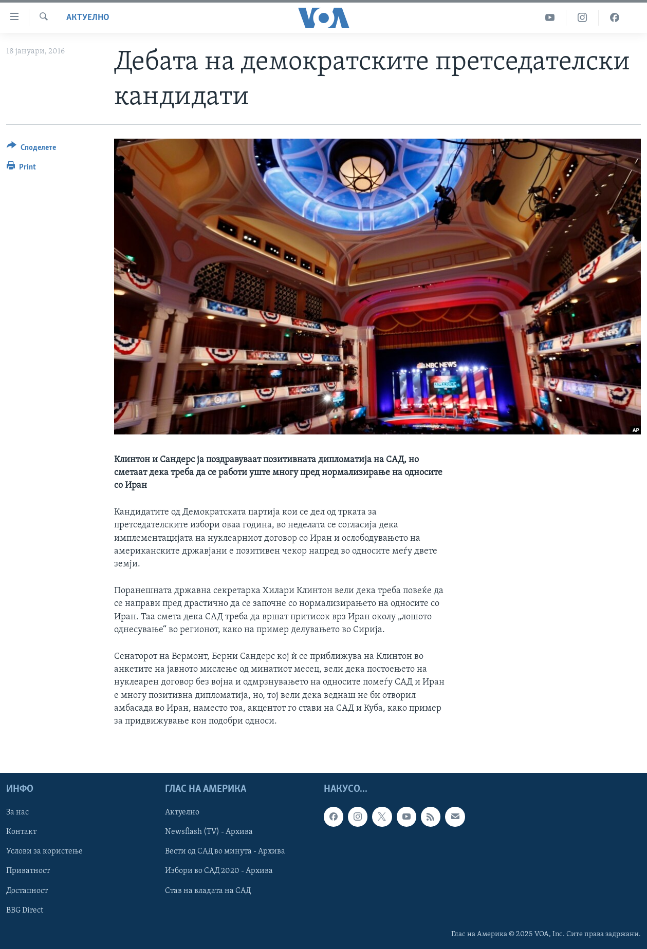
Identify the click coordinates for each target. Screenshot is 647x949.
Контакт (21, 832)
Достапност (27, 891)
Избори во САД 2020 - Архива (219, 871)
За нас (17, 812)
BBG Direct (24, 910)
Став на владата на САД (208, 891)
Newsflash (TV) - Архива (209, 832)
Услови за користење (44, 852)
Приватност (28, 871)
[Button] (31, 149)
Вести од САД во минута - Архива (225, 852)
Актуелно (87, 18)
